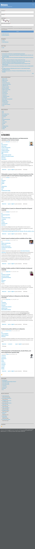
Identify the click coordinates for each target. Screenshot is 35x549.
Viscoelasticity (4, 97)
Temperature (4, 95)
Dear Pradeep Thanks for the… (5, 416)
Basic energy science (5, 113)
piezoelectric (3, 358)
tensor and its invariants (6, 104)
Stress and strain (5, 93)
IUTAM (3, 120)
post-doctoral (4, 303)
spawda (2, 367)
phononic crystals (4, 149)
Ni (1, 184)
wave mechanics (4, 144)
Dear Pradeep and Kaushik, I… (7, 403)
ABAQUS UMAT (4, 78)
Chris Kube (7, 240)
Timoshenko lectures (5, 96)
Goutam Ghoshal (8, 330)
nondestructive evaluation (6, 247)
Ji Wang (7, 354)
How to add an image (5, 382)
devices (2, 361)
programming (4, 186)
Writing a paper (4, 100)
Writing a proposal (5, 101)
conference (3, 355)
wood (2, 220)
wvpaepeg (7, 177)
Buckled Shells (4, 115)
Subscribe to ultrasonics (1, 374)
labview (2, 183)
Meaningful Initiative (5, 410)
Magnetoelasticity (4, 152)
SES (3, 124)
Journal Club (4, 385)
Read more (4, 169)
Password (2, 14)
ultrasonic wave (4, 223)
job (2, 143)
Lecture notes (4, 387)
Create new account (5, 33)
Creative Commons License (29, 429)
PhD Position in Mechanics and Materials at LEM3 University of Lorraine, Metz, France (16, 61)
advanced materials (5, 276)
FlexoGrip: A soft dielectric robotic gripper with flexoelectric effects (13, 62)
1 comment (10, 344)
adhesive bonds (4, 308)
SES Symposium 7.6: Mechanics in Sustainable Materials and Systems (13, 53)
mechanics (3, 363)
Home (2, 132)
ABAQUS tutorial (5, 80)
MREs (2, 153)
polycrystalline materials (6, 309)
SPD (2, 279)
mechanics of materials (5, 274)
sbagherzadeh (8, 271)
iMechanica (4, 4)
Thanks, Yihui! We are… (6, 407)
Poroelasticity (4, 92)
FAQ (2, 389)
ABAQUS (2, 281)
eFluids (3, 128)
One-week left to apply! (6, 419)
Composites (3, 219)
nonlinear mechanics (5, 150)
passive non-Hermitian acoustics (7, 156)
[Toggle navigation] (33, 5)
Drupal (9, 430)
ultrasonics (3, 157)
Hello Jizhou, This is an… (4, 413)
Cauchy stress (4, 81)
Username (3, 10)
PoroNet (3, 123)
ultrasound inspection (5, 214)
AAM (3, 111)
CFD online (4, 116)
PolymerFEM (4, 122)
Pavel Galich (8, 141)
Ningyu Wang (8, 299)
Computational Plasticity (6, 277)
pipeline (2, 182)
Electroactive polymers (6, 119)
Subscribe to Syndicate (1, 426)
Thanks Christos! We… (6, 395)
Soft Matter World (5, 126)
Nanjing (2, 368)
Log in (9, 169)
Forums (3, 40)
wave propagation (4, 333)
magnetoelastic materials (6, 154)
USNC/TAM (4, 127)
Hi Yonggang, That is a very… (7, 400)
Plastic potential (5, 90)
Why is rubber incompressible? (7, 99)
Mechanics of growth (5, 86)
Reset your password (5, 35)
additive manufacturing (5, 243)
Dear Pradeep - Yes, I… (6, 405)
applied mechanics (4, 335)
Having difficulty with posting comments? (9, 381)
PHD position (3, 159)
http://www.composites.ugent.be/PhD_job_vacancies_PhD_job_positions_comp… (19, 231)
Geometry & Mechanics (6, 82)
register (12, 169)
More (33, 73)
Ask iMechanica (4, 380)
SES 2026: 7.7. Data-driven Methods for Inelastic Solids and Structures (13, 59)
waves (2, 360)
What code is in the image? (5, 23)
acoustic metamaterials (5, 147)
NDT (2, 189)
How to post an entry (5, 384)
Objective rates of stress (6, 89)
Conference (3, 357)
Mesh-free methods (5, 88)
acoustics (3, 365)
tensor (3, 105)
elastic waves (3, 146)
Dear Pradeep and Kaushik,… (7, 398)
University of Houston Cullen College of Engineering (17, 431)
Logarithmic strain (5, 85)
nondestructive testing (5, 190)
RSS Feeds (4, 388)
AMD (3, 112)
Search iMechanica (5, 42)
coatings (3, 222)
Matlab (2, 187)
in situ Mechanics (5, 103)
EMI (2, 118)
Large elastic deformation (6, 84)
